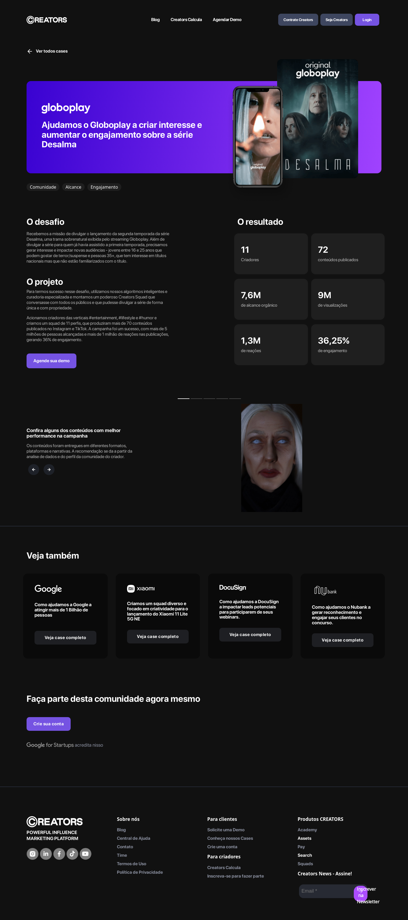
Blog (155, 19)
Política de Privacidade (140, 872)
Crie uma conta (222, 846)
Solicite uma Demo (226, 829)
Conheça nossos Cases (230, 838)
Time (122, 855)
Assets (304, 838)
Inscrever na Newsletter (362, 894)
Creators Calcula (186, 19)
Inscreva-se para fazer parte (235, 876)
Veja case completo (65, 637)
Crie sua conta (48, 723)
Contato (125, 846)
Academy (307, 829)
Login (367, 20)
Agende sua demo (51, 360)
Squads (305, 863)
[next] (49, 469)
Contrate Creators (298, 20)
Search (305, 855)
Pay (301, 846)
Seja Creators (337, 20)
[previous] (34, 469)
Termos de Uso (131, 863)
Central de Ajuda (133, 838)
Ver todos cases (47, 51)
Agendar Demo (227, 19)
